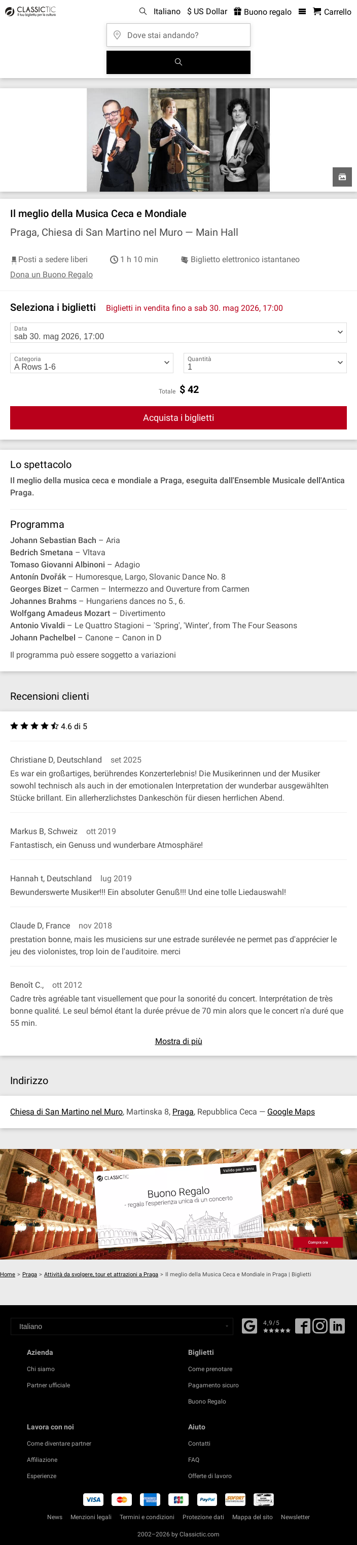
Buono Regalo (207, 1401)
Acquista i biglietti (178, 417)
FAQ (193, 1459)
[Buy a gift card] (178, 1204)
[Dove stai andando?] (178, 32)
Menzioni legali (91, 1517)
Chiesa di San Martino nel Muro (66, 1112)
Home (7, 1274)
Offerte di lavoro (210, 1476)
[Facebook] (249, 1325)
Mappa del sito (252, 1517)
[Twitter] (320, 1329)
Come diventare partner (59, 1443)
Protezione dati (203, 1517)
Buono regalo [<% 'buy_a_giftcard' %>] (263, 12)
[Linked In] (337, 1329)
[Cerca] (178, 62)
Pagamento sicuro (213, 1385)
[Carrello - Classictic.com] (332, 12)
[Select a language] (122, 1326)
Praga (183, 1112)
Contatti (199, 1443)
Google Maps (291, 1112)
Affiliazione (42, 1459)
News (54, 1517)
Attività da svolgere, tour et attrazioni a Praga (101, 1274)
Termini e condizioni (147, 1517)
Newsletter (295, 1517)
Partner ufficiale (48, 1385)
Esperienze (41, 1476)
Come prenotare (210, 1369)
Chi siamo (41, 1369)
